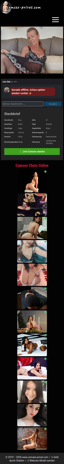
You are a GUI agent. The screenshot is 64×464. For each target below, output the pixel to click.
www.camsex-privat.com (35, 457)
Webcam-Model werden (41, 460)
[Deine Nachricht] (23, 103)
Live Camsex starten (32, 151)
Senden (53, 103)
